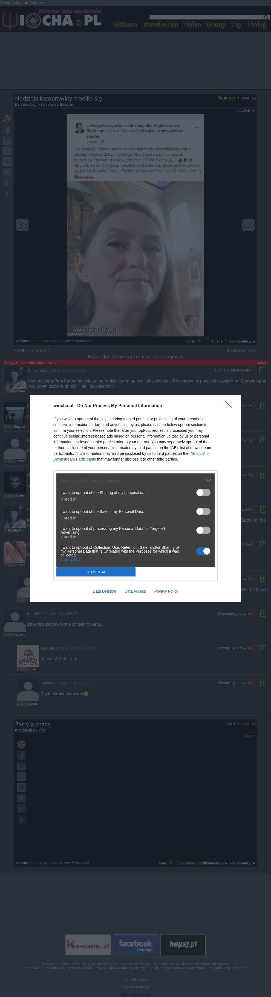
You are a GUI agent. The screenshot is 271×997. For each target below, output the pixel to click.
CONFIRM (96, 572)
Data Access (135, 591)
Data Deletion (104, 591)
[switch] (203, 492)
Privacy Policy (166, 591)
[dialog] (135, 498)
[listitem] (135, 480)
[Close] (230, 406)
